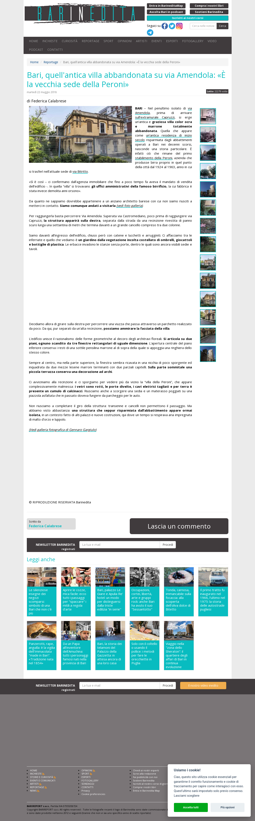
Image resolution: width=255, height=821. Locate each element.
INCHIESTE (49, 41)
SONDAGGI (87, 783)
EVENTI (156, 41)
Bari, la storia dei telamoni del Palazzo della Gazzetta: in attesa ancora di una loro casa (109, 653)
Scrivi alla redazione (144, 773)
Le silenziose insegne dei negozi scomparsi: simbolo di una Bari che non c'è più (40, 601)
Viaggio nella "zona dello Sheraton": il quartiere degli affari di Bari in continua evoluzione (176, 655)
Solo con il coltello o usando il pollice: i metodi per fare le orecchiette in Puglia (144, 653)
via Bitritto (80, 171)
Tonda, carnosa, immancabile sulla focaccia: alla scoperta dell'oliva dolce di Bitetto (178, 599)
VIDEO (212, 41)
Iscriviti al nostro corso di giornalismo (154, 783)
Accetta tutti (191, 807)
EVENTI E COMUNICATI (42, 780)
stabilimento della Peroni (153, 158)
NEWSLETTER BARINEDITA (55, 547)
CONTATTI (55, 50)
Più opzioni (227, 807)
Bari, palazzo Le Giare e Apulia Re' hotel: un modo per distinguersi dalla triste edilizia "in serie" (110, 599)
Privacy (85, 790)
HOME (33, 41)
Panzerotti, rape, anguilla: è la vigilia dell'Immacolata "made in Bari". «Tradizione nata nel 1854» (42, 653)
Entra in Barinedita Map (146, 790)
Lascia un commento (179, 526)
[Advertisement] (110, 287)
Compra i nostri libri (144, 787)
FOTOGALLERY (192, 41)
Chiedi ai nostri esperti (146, 770)
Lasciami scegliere (186, 796)
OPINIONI (125, 41)
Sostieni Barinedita (143, 780)
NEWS (33, 790)
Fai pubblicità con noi (145, 777)
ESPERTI (172, 41)
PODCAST (36, 50)
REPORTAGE (90, 41)
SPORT (108, 41)
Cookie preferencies (93, 794)
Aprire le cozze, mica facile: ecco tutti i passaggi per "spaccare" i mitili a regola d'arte (74, 599)
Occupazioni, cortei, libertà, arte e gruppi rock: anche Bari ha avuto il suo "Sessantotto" (142, 599)
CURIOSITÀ (69, 41)
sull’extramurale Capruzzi (155, 117)
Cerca (222, 26)
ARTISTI (141, 41)
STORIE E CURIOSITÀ (41, 777)
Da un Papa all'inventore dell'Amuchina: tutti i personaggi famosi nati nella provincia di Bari (75, 653)
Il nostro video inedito (203, 685)
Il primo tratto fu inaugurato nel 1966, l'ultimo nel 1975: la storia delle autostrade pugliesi (212, 599)
